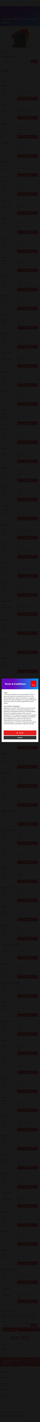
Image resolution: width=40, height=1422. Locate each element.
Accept (20, 733)
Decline (20, 738)
